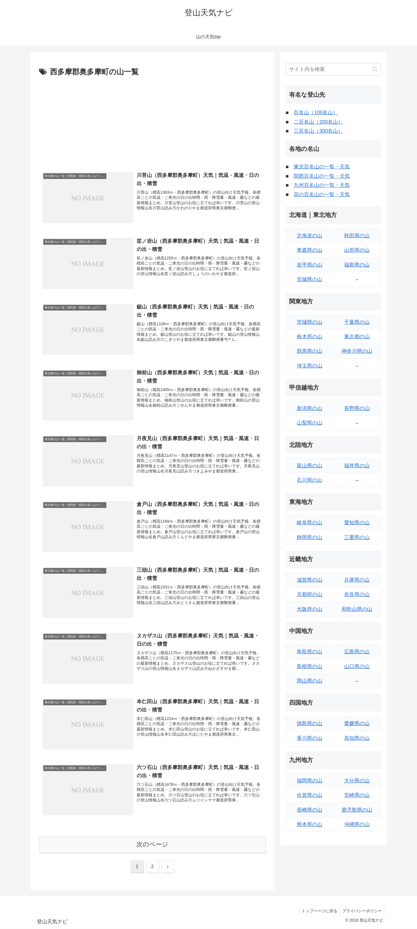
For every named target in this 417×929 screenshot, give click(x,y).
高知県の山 (357, 738)
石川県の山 (309, 480)
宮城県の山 (309, 279)
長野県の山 (357, 408)
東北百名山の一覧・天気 (322, 167)
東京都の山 (357, 336)
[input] (333, 69)
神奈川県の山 (357, 351)
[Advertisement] (152, 121)
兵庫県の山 (357, 580)
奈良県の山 (357, 594)
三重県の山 (357, 537)
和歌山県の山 (357, 609)
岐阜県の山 (309, 522)
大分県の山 (357, 781)
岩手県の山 (309, 265)
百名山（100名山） (316, 112)
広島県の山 (357, 651)
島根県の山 (309, 666)
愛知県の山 (357, 522)
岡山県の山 (309, 681)
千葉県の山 (357, 322)
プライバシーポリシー (361, 911)
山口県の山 (357, 666)
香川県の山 (309, 738)
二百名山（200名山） (318, 122)
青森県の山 (309, 250)
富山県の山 (309, 465)
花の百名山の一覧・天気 (322, 194)
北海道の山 (309, 235)
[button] (375, 69)
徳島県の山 (309, 723)
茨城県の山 (309, 322)
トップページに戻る (318, 911)
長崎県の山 (309, 810)
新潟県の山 (309, 408)
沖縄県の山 (357, 824)
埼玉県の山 (309, 366)
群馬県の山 (309, 351)
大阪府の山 (309, 609)
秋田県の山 (357, 235)
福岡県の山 (309, 781)
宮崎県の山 (357, 795)
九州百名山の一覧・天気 (322, 185)
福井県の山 (357, 465)
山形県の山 (357, 250)
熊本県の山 (309, 824)
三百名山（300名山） (318, 131)
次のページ (152, 844)
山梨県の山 (309, 423)
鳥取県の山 (309, 651)
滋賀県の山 (309, 580)
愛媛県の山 (357, 723)
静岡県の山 (309, 537)
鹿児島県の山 (357, 810)
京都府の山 (309, 594)
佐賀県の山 (309, 795)
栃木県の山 (309, 336)
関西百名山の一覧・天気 (322, 176)
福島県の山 (357, 265)
